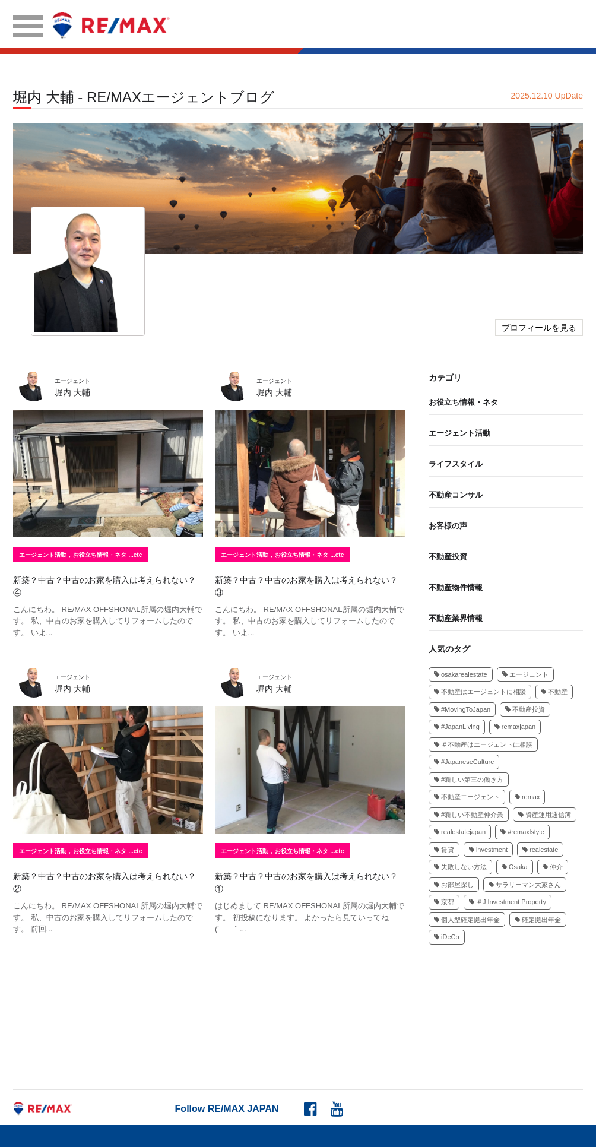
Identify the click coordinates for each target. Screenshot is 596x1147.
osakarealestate (460, 674)
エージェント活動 (42, 555)
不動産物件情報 (456, 587)
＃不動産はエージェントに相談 (483, 744)
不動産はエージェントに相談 (480, 691)
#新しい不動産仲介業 (468, 814)
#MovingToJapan (462, 709)
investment (488, 849)
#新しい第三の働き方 (468, 779)
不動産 (554, 691)
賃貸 (444, 849)
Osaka (515, 866)
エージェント (525, 674)
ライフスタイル (456, 464)
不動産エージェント (467, 796)
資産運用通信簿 (544, 814)
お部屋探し (454, 884)
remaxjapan (514, 726)
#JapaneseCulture (464, 761)
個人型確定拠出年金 (467, 919)
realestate (540, 849)
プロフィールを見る (539, 327)
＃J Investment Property (507, 901)
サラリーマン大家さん (525, 884)
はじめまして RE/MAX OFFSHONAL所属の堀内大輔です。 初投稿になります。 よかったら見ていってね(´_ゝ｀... (309, 917)
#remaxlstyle (522, 831)
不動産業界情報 (456, 618)
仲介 (553, 866)
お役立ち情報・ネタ (99, 555)
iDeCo (446, 936)
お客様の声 (448, 525)
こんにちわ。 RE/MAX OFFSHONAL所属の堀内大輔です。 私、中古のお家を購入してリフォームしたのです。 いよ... (107, 621)
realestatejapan (460, 831)
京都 (444, 901)
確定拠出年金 (538, 919)
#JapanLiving (457, 726)
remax (527, 796)
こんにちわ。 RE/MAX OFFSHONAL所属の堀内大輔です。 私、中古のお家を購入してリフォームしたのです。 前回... (107, 917)
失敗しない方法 (460, 866)
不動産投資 (448, 556)
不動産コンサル (456, 494)
